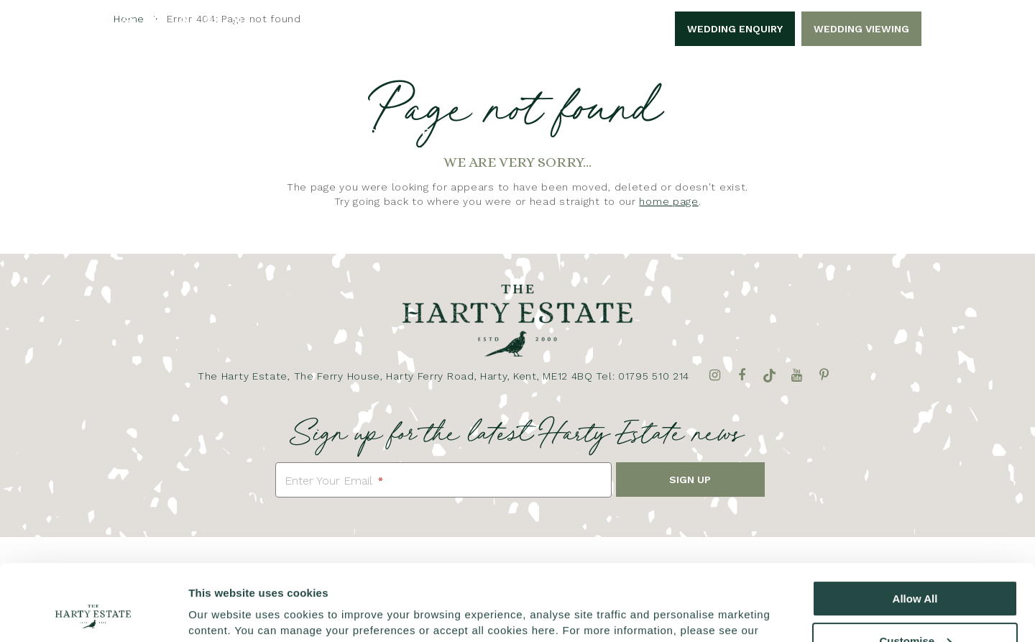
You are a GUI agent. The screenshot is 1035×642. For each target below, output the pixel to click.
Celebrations (496, 132)
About (231, 132)
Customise (915, 569)
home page (668, 201)
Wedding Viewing (861, 29)
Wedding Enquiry (735, 29)
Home (171, 132)
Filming (778, 132)
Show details (221, 613)
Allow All (915, 527)
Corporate (394, 132)
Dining (710, 132)
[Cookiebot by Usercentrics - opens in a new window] (93, 614)
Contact (853, 132)
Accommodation (615, 132)
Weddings (305, 132)
